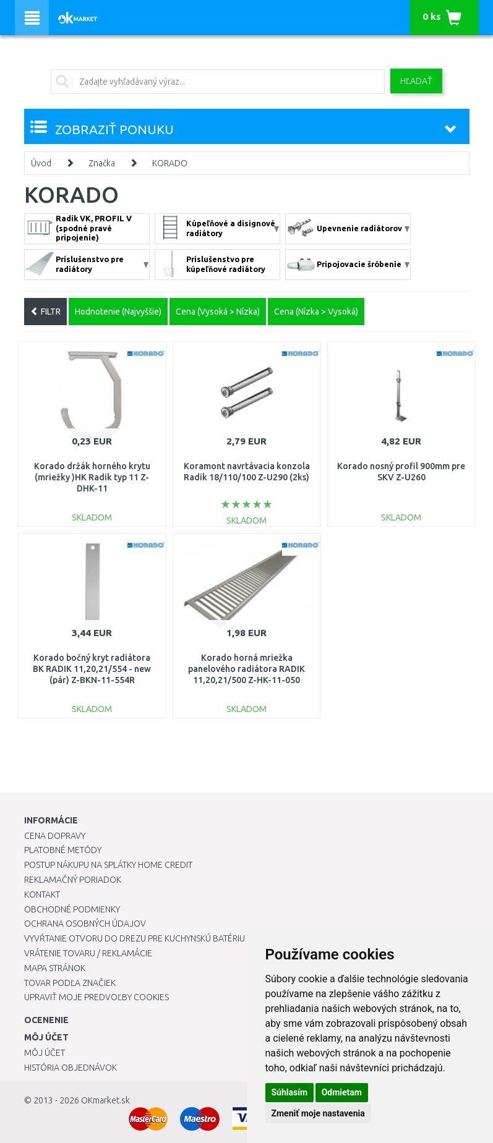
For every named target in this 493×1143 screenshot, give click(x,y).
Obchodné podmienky (72, 909)
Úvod (41, 163)
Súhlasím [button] (290, 1092)
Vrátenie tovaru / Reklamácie (88, 953)
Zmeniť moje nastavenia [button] (318, 1113)
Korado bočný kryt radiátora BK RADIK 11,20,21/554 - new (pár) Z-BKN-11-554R (92, 669)
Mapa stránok (54, 968)
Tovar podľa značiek (70, 983)
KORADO (169, 163)
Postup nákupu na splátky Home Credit (108, 865)
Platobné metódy (62, 850)
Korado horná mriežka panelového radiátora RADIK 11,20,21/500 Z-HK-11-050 (246, 669)
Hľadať (416, 81)
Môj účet (44, 1053)
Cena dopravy (54, 836)
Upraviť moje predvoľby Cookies (96, 997)
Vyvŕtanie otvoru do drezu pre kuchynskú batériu (134, 938)
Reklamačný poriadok (72, 880)
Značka (101, 163)
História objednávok (70, 1068)
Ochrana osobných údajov (85, 923)
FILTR (45, 312)
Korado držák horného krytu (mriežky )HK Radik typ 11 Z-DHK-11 (92, 477)
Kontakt (42, 894)
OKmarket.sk (105, 1100)
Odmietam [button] (342, 1092)
